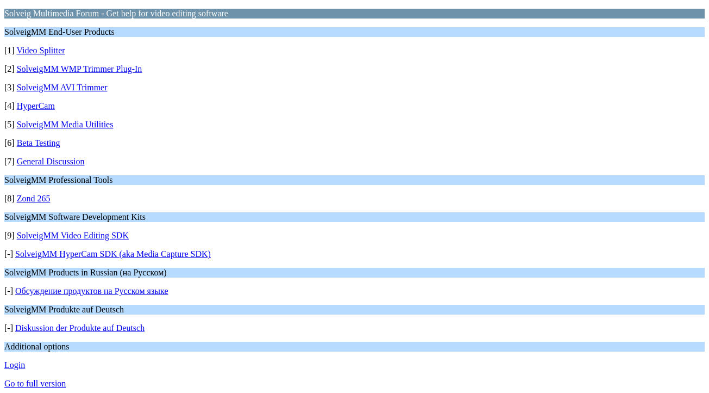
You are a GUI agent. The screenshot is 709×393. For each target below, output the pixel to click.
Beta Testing (38, 143)
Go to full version (35, 383)
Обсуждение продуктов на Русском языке (91, 291)
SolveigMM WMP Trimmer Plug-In (79, 68)
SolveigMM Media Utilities (65, 124)
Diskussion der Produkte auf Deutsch (80, 328)
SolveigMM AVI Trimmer (62, 87)
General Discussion (51, 161)
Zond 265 (34, 198)
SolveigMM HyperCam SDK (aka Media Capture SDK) (113, 254)
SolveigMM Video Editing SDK (73, 235)
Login (14, 365)
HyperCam (36, 105)
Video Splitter (40, 50)
